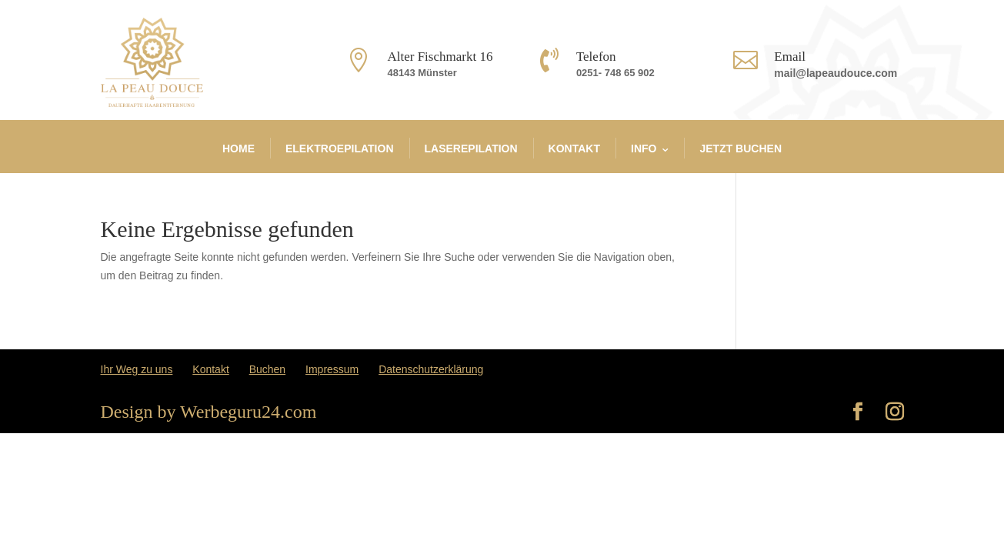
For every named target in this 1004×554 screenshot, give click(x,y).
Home (238, 148)
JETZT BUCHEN (740, 148)
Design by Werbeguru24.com (209, 412)
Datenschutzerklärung (431, 369)
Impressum (332, 369)
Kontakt (574, 148)
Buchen (267, 369)
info (643, 148)
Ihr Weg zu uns (137, 369)
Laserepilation (471, 148)
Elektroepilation (339, 148)
